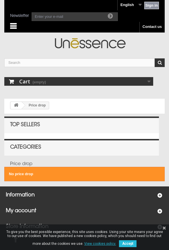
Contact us (152, 26)
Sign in (151, 5)
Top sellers (25, 125)
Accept (127, 244)
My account (21, 211)
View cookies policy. (100, 244)
